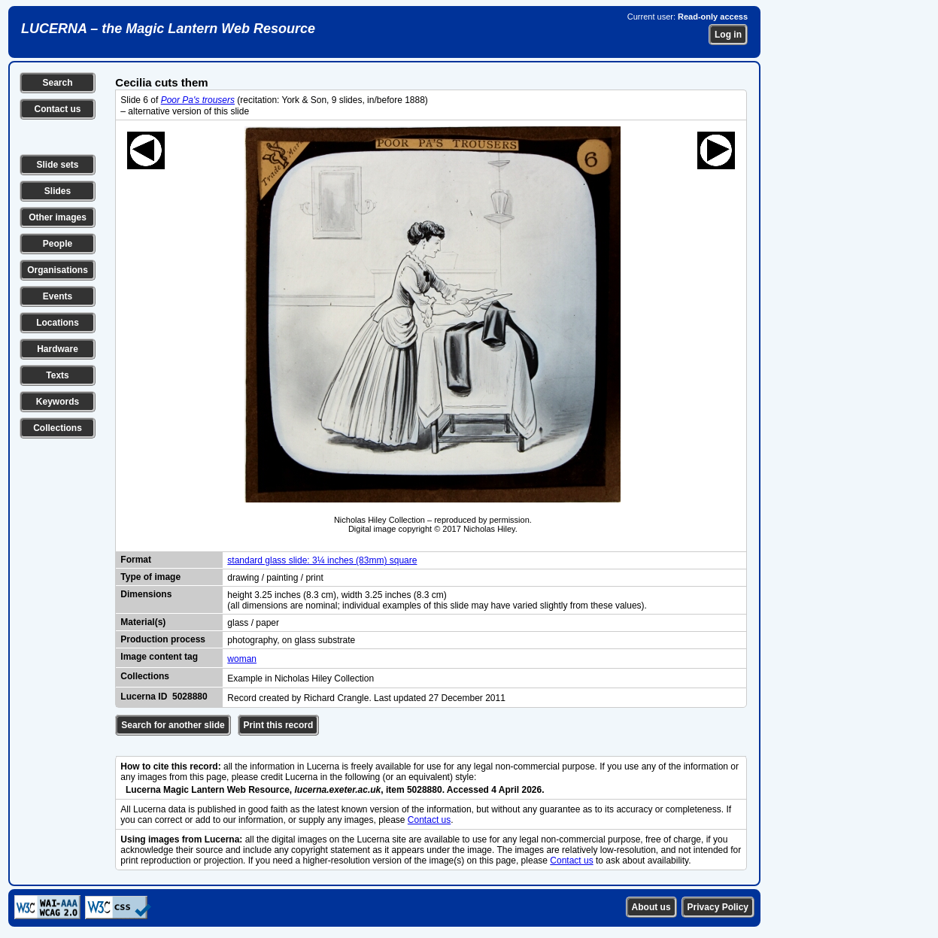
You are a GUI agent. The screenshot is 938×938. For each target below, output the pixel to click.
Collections (57, 428)
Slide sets (57, 164)
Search (57, 82)
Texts (57, 375)
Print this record (279, 725)
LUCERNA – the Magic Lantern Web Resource (168, 28)
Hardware (57, 349)
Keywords (57, 401)
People (57, 243)
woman (242, 659)
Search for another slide (172, 725)
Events (57, 296)
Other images (58, 217)
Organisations (57, 270)
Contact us (57, 109)
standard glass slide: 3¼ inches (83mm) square (322, 560)
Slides (57, 191)
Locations (57, 322)
